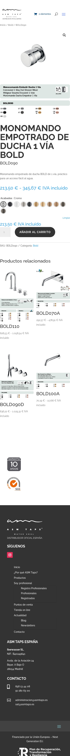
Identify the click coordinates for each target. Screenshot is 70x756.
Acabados (6, 198)
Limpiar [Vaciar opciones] (66, 218)
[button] (64, 35)
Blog (23, 620)
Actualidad (20, 615)
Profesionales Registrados (28, 596)
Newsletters (28, 625)
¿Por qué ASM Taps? (26, 572)
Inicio (3, 25)
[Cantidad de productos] (5, 232)
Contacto (19, 632)
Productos (20, 578)
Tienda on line (22, 610)
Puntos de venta (23, 604)
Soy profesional (23, 583)
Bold (10, 25)
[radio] (29, 204)
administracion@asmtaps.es (31, 700)
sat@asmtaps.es (24, 704)
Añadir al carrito (35, 232)
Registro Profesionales (34, 588)
